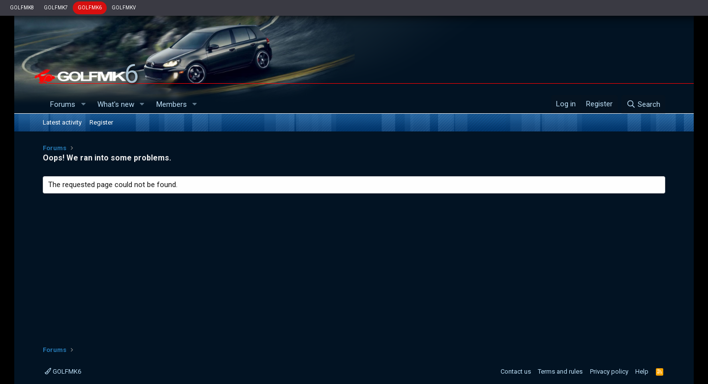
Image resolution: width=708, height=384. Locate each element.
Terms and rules (560, 371)
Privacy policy (609, 371)
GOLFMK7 (56, 7)
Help (642, 371)
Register (101, 122)
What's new (115, 104)
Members (171, 104)
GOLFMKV (124, 7)
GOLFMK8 (22, 7)
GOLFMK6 (90, 7)
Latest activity (62, 122)
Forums (62, 104)
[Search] (643, 104)
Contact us (516, 371)
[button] (83, 105)
